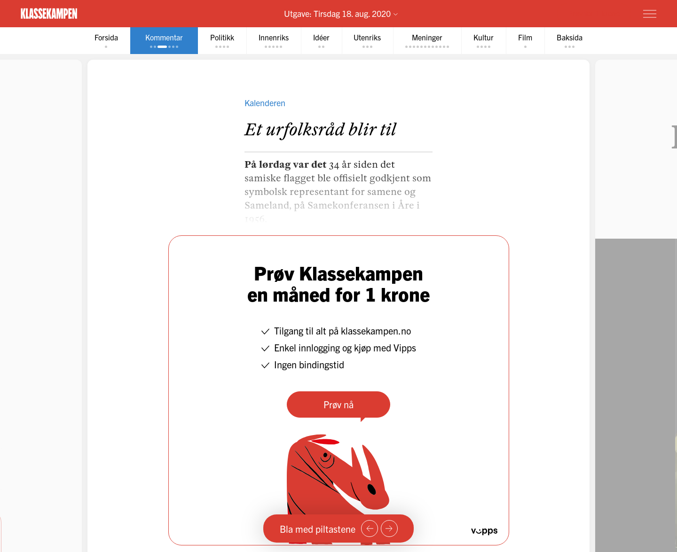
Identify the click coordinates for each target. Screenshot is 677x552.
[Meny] (649, 13)
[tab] (106, 40)
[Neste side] (389, 528)
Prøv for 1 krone (594, 13)
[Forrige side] (369, 528)
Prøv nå (338, 404)
